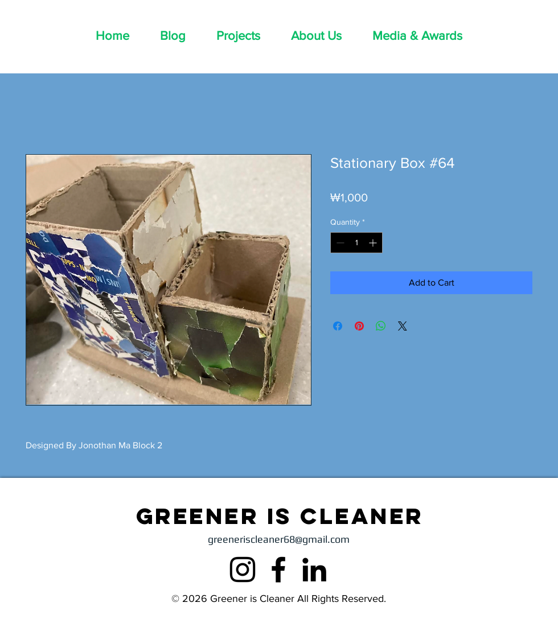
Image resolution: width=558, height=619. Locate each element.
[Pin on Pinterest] (359, 326)
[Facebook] (278, 569)
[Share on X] (402, 326)
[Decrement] (339, 243)
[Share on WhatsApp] (381, 326)
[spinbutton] (356, 243)
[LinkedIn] (314, 569)
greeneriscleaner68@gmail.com (279, 539)
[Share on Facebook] (337, 326)
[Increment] (374, 243)
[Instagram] (242, 569)
